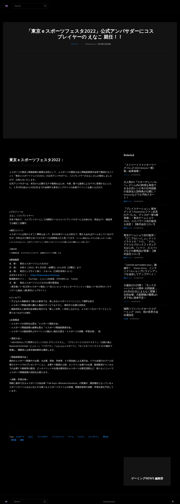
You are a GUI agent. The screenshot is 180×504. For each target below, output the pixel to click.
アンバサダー (43, 437)
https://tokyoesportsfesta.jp (34, 165)
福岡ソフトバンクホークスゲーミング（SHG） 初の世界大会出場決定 (141, 308)
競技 (22, 440)
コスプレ (81, 437)
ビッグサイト (93, 437)
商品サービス (128, 200)
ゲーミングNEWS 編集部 (147, 478)
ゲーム (71, 437)
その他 (126, 315)
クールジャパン (58, 437)
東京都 (13, 440)
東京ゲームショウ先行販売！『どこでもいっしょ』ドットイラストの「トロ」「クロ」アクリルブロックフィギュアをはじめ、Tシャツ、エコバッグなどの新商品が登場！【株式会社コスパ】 (140, 242)
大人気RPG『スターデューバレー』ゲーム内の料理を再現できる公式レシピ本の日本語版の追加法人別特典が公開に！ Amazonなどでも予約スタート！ (140, 189)
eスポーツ (20, 437)
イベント (74, 44)
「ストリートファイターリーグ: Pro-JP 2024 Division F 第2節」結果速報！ (140, 168)
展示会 (105, 437)
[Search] (45, 6)
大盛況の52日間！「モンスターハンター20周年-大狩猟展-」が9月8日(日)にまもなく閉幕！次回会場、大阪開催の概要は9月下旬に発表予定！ (141, 288)
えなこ (31, 437)
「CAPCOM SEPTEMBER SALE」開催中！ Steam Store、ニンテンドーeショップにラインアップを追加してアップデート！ (140, 267)
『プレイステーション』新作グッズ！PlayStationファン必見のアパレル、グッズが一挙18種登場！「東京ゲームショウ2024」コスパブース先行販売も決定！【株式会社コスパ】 (141, 215)
